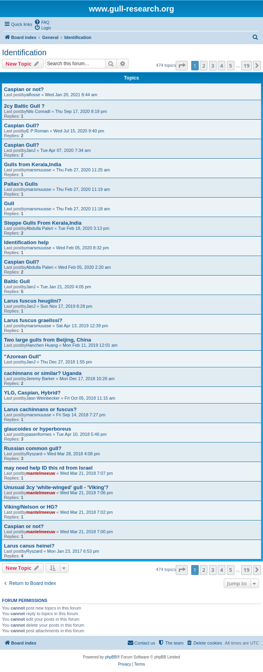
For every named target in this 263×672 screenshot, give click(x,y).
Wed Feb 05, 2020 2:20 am (84, 267)
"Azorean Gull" (22, 356)
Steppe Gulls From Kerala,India (43, 223)
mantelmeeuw (40, 473)
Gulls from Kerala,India (32, 164)
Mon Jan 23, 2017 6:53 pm (73, 551)
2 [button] (203, 65)
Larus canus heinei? (29, 546)
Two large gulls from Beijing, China (47, 340)
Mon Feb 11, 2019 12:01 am (90, 345)
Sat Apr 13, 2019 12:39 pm (82, 325)
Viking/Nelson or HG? (31, 507)
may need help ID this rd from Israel (48, 468)
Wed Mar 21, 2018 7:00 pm (86, 531)
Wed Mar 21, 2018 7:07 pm (86, 473)
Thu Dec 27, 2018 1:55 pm (66, 361)
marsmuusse (38, 169)
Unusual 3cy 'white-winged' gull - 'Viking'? (56, 487)
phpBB (111, 657)
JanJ (30, 150)
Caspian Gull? (21, 125)
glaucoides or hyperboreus (37, 429)
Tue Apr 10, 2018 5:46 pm (81, 434)
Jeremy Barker (40, 378)
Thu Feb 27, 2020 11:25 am (83, 169)
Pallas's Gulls (21, 184)
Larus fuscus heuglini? (32, 301)
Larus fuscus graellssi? (33, 320)
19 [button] (247, 65)
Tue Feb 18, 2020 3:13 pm (83, 228)
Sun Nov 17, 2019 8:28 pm (66, 306)
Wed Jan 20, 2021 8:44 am (71, 94)
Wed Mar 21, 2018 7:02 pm (86, 512)
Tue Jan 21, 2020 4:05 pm (65, 286)
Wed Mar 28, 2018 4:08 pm (73, 453)
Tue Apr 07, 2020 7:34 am (65, 150)
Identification (24, 52)
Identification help (26, 242)
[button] (182, 65)
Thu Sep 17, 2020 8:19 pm (81, 111)
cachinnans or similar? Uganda (43, 373)
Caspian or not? (24, 89)
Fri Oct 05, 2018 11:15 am (90, 398)
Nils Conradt (38, 111)
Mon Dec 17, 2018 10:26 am (87, 378)
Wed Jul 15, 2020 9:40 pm (79, 130)
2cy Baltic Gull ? (24, 106)
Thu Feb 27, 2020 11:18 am (83, 208)
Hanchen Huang (42, 345)
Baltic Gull (17, 281)
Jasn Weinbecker (43, 398)
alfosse (33, 94)
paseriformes (39, 434)
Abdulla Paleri (39, 228)
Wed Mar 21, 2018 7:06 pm (86, 492)
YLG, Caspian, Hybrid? (32, 393)
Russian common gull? (32, 448)
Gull (9, 203)
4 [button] (221, 65)
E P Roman (37, 130)
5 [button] (230, 65)
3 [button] (212, 65)
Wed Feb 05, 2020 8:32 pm (82, 247)
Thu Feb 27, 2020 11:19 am (83, 189)
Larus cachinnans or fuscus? (40, 409)
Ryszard (34, 453)
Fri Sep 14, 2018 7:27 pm (80, 414)
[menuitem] (41, 22)
